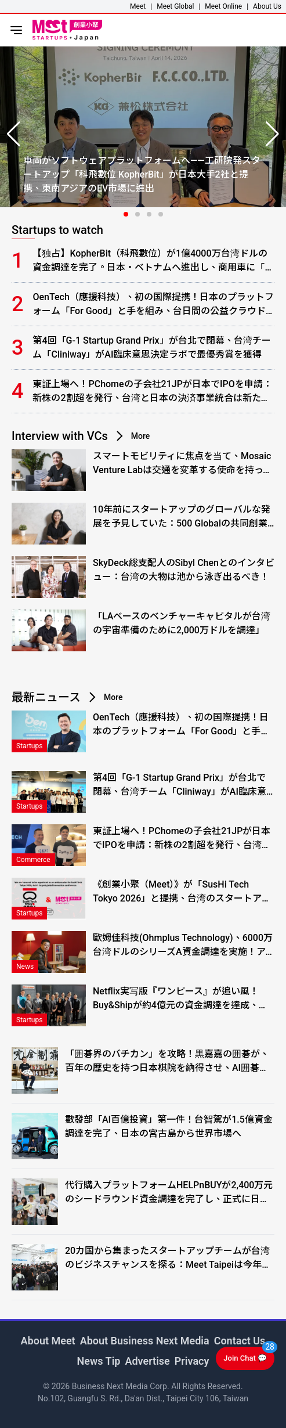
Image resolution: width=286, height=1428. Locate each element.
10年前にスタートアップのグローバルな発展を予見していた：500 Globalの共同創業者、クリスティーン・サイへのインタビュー (181, 517)
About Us (267, 6)
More (140, 436)
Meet (138, 6)
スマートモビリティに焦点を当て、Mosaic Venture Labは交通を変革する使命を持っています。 (182, 463)
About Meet (48, 1341)
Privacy (192, 1361)
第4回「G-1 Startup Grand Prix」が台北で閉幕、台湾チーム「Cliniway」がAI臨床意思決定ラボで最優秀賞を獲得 (151, 347)
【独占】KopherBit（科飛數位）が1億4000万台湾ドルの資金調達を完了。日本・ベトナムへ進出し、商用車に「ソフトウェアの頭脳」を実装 (153, 261)
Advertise (147, 1361)
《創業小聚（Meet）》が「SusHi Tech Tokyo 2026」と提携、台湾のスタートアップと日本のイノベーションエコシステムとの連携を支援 (182, 892)
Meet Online (223, 6)
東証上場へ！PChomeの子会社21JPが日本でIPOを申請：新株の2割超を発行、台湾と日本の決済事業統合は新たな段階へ (151, 391)
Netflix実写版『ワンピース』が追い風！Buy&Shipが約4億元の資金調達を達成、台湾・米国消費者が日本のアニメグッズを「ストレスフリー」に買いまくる (180, 999)
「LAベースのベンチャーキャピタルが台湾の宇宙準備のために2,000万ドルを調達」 (181, 623)
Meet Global (175, 6)
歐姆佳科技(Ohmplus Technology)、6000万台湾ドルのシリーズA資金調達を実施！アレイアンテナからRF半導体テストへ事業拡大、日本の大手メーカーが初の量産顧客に (183, 945)
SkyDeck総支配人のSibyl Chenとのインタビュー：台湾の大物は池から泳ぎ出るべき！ (183, 569)
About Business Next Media (144, 1341)
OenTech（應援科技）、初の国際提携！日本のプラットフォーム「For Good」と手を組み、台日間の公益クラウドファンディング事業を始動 (152, 304)
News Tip (99, 1361)
